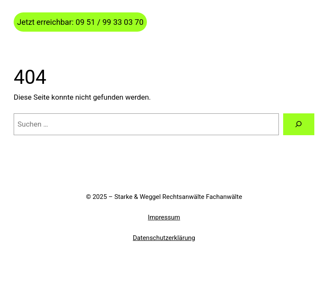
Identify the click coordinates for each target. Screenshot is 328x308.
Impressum (164, 217)
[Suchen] (298, 124)
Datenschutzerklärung (164, 238)
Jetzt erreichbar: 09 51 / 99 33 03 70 (80, 22)
